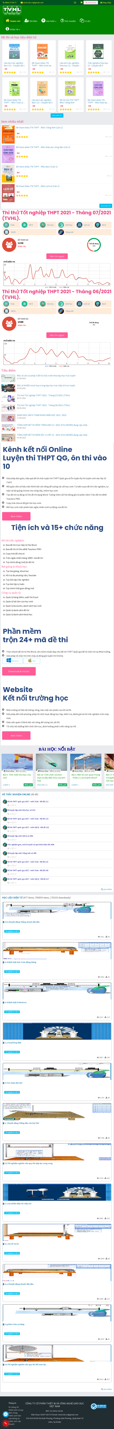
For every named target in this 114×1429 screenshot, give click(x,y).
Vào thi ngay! (57, 256)
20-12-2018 (89, 771)
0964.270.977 (17, 1423)
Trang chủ (13, 20)
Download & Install (18, 671)
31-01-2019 (55, 771)
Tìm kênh (31, 20)
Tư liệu (85, 20)
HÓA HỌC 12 (77, 785)
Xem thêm (16, 516)
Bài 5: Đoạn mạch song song (17, 774)
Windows (12, 660)
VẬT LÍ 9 (6, 785)
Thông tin (13, 29)
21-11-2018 (21, 771)
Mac (32, 660)
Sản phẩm (48, 20)
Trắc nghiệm (68, 20)
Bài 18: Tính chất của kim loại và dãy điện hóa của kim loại (86, 777)
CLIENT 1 (40, 785)
